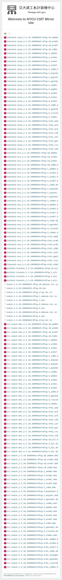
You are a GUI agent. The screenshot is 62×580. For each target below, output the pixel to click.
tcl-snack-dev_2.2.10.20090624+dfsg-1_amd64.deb (34, 340)
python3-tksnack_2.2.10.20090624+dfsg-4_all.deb (34, 280)
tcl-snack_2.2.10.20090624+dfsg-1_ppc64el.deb (33, 499)
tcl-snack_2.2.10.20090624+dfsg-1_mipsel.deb (32, 495)
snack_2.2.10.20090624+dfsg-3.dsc (26, 308)
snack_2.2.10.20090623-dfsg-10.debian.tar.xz (32, 284)
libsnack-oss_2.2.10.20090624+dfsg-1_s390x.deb (33, 200)
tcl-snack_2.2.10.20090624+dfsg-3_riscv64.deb (33, 531)
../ (8, 33)
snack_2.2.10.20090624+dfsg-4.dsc (26, 316)
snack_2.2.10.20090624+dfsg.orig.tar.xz (29, 320)
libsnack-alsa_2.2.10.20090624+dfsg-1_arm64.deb (34, 57)
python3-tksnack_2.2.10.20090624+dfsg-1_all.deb (34, 272)
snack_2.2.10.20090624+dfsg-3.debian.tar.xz (32, 304)
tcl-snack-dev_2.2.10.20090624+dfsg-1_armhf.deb (34, 352)
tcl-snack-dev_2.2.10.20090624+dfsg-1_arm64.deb (34, 344)
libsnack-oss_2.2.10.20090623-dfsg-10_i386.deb (33, 164)
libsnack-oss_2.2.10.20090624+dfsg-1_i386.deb (33, 184)
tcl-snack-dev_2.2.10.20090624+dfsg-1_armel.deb (34, 348)
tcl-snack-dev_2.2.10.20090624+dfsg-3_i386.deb (33, 391)
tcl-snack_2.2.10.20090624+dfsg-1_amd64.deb (32, 471)
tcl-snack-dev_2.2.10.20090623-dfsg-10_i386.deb (34, 336)
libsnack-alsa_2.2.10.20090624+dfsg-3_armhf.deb (34, 101)
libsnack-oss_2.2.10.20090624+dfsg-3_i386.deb (33, 220)
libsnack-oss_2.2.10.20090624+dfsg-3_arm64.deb (33, 208)
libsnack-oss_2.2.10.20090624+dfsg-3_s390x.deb (33, 232)
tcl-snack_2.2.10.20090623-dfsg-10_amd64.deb (32, 455)
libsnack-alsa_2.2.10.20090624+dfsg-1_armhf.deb (34, 65)
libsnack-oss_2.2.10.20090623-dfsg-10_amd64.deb (34, 153)
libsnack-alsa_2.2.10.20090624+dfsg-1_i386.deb (33, 69)
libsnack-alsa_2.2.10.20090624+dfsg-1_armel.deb (34, 61)
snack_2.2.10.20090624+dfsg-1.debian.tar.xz (32, 296)
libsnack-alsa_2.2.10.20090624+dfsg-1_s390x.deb (34, 85)
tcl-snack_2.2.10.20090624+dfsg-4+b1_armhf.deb (33, 547)
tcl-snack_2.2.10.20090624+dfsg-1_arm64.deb (32, 475)
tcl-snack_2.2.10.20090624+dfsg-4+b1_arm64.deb (33, 543)
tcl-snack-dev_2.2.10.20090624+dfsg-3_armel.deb (34, 384)
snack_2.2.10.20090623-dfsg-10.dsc (26, 288)
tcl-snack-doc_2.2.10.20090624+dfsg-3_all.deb (33, 447)
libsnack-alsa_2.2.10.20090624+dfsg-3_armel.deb (34, 97)
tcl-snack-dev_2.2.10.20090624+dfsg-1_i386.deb (33, 356)
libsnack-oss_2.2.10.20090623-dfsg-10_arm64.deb (34, 156)
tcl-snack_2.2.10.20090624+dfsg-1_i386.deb (31, 487)
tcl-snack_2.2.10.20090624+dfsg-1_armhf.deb (32, 483)
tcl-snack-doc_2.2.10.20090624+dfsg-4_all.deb (33, 451)
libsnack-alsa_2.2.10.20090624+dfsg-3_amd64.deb (34, 89)
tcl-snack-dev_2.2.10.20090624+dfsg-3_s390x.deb (34, 403)
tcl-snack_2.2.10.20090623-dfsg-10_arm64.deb (32, 459)
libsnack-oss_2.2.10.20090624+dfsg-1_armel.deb (33, 176)
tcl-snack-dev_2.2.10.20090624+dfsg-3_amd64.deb (34, 376)
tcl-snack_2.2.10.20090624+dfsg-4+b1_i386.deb (33, 551)
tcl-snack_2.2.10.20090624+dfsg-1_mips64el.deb (33, 491)
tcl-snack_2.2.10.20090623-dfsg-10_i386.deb (32, 467)
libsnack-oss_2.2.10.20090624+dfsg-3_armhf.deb (33, 216)
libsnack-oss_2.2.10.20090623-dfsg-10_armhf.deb (34, 161)
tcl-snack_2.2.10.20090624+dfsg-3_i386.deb (31, 523)
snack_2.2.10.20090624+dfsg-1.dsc (26, 300)
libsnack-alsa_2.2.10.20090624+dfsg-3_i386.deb (33, 105)
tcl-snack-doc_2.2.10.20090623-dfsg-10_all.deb (33, 439)
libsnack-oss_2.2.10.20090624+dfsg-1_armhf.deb (33, 180)
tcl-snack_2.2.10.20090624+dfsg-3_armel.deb (32, 515)
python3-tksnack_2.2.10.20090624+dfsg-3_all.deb (34, 276)
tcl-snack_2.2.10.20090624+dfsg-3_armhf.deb (32, 519)
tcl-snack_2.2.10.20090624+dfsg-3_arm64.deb (32, 511)
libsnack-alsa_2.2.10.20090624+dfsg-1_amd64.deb (34, 53)
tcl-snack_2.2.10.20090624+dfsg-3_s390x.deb (32, 535)
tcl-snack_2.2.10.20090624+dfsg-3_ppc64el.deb (33, 527)
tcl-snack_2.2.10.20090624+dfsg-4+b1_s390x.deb (33, 567)
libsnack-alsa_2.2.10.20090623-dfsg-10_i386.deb (34, 49)
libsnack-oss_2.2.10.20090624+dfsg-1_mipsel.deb (34, 192)
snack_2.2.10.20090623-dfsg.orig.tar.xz (29, 292)
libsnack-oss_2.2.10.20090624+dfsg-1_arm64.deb (33, 172)
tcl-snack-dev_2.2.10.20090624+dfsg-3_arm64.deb (34, 379)
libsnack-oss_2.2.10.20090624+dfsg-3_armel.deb (33, 212)
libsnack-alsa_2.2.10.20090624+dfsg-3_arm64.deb (34, 93)
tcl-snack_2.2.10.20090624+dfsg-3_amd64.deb (32, 507)
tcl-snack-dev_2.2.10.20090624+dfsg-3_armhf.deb (34, 387)
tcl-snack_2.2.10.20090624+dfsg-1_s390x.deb (32, 503)
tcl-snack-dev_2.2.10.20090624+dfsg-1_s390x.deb (34, 371)
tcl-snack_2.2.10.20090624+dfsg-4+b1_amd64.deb (33, 539)
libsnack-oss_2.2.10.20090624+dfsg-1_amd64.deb (33, 169)
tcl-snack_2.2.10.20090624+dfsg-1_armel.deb (32, 479)
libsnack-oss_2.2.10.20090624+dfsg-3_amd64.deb (33, 204)
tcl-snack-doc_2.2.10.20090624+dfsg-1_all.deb (33, 443)
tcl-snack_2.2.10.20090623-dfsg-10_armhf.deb (32, 463)
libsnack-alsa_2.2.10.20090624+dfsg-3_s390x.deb (34, 117)
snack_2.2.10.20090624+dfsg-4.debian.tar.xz (32, 312)
